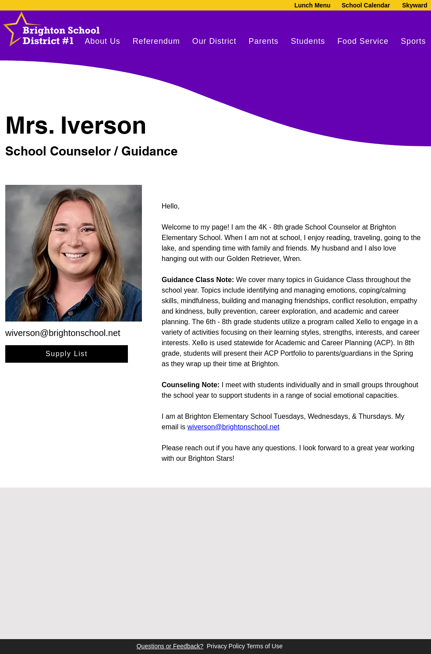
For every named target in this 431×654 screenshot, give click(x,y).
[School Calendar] (366, 5)
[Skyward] (413, 5)
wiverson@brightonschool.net (62, 333)
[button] (263, 41)
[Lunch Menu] (309, 5)
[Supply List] (66, 354)
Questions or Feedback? (170, 646)
